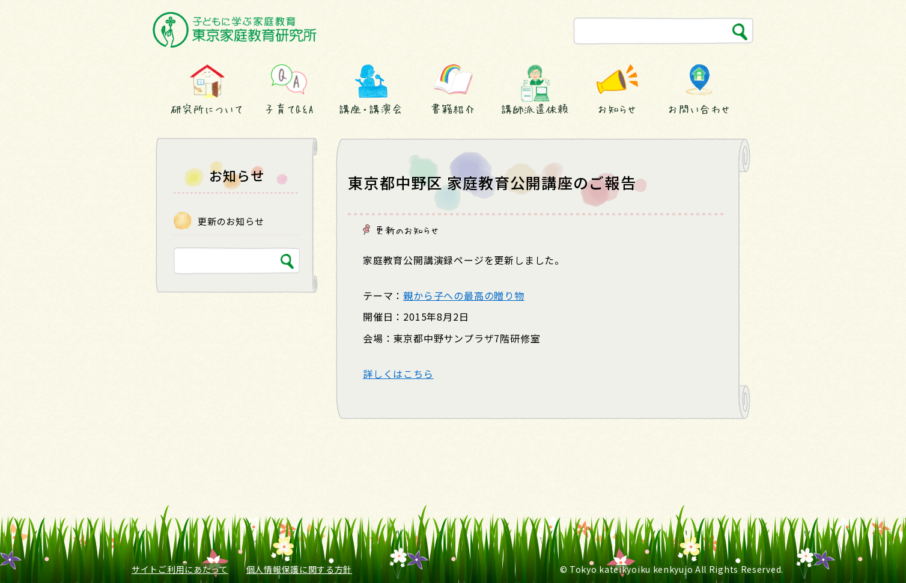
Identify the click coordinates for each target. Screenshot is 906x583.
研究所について (207, 108)
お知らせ (617, 108)
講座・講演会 (371, 108)
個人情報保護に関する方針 (299, 569)
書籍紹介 (453, 108)
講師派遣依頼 (535, 108)
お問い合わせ (699, 108)
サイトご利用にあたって (180, 569)
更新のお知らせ (407, 230)
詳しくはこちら (398, 373)
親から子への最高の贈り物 (463, 295)
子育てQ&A (289, 108)
